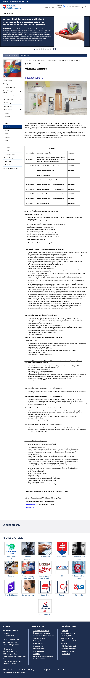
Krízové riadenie (38, 651)
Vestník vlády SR (67, 638)
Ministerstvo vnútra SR (41, 631)
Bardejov (7, 113)
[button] (9, 13)
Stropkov (7, 147)
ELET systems (33, 670)
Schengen (36, 654)
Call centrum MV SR (68, 651)
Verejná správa (38, 646)
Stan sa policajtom (68, 633)
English (59, 6)
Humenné (7, 116)
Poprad (7, 130)
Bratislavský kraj (8, 99)
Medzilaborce (9, 127)
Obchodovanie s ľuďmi (69, 641)
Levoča (7, 123)
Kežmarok (8, 120)
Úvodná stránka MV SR (10, 55)
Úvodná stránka (7, 80)
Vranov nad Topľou (10, 154)
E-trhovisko (66, 654)
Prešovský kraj (8, 110)
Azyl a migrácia (38, 643)
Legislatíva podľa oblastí (9, 87)
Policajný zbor (38, 641)
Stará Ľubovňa (9, 144)
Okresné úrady (24, 55)
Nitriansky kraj (8, 106)
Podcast (65, 631)
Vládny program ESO (69, 649)
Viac (4, 44)
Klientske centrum (44, 64)
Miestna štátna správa (69, 646)
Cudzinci (65, 643)
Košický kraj (7, 103)
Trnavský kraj (7, 161)
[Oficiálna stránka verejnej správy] (21, 2)
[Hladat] (85, 7)
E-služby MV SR (67, 636)
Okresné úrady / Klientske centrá (10, 91)
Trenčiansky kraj (8, 158)
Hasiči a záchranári (39, 649)
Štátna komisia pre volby (41, 633)
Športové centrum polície (41, 659)
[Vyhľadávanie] (74, 6)
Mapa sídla (42, 670)
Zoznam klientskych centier (10, 168)
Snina (6, 140)
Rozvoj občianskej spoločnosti (43, 656)
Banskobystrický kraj (9, 96)
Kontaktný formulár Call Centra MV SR (14, 657)
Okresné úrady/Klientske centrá (43, 636)
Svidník (7, 151)
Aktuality (5, 84)
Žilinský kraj (7, 164)
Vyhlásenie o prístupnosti (55, 670)
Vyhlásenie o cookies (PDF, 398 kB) (14, 672)
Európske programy (39, 638)
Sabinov (7, 137)
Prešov (7, 133)
